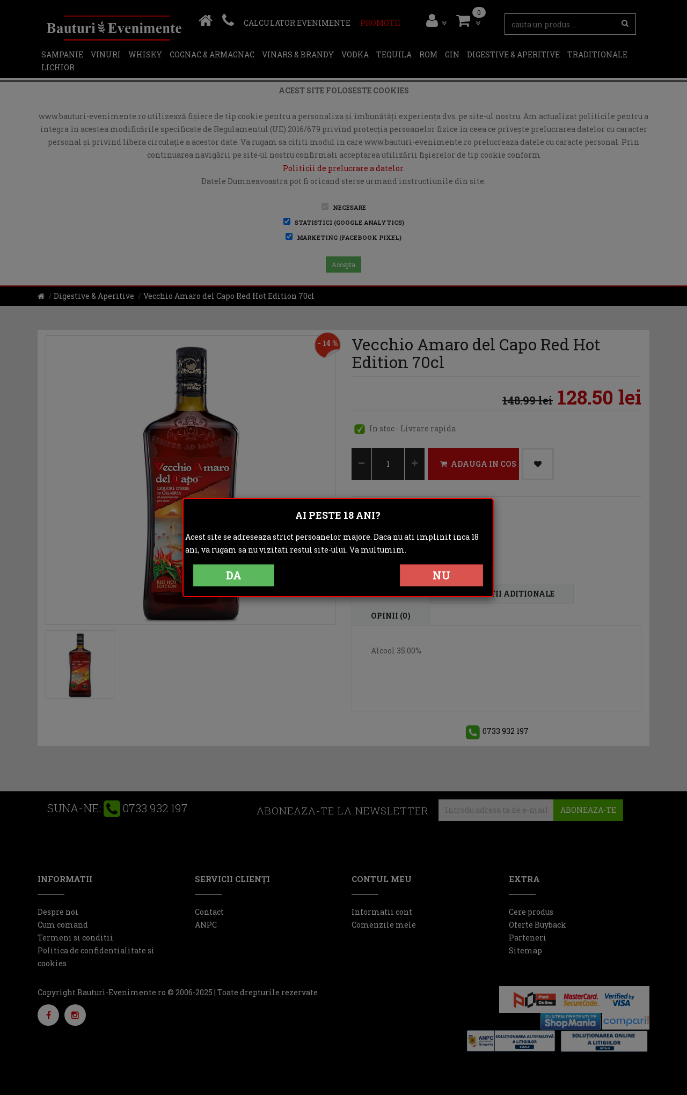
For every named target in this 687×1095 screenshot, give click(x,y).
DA (234, 575)
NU (441, 575)
